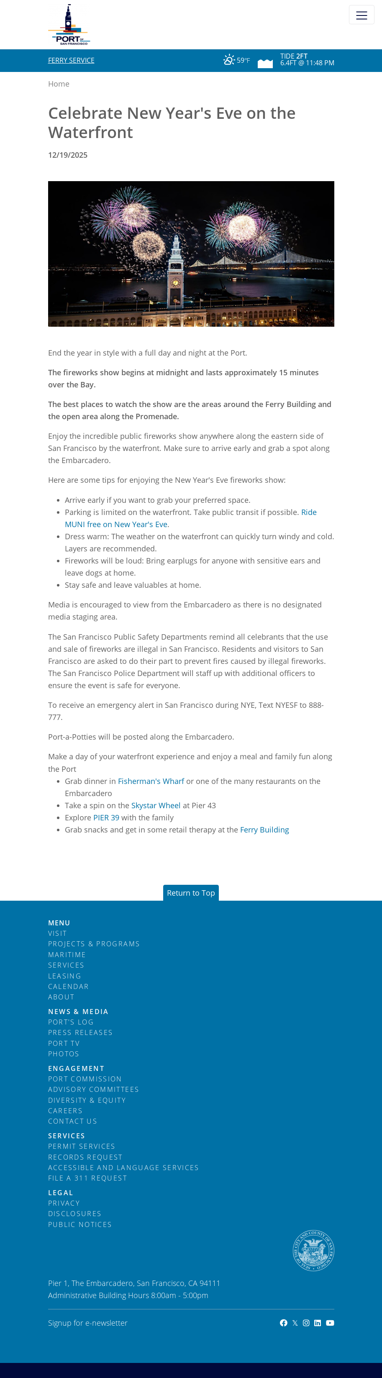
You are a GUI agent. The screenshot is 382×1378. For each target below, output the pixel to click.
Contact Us (73, 1121)
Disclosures (75, 1213)
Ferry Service (71, 60)
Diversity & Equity (87, 1100)
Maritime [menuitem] (67, 954)
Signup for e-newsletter (88, 1323)
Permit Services (82, 1146)
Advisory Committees (94, 1089)
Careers (65, 1110)
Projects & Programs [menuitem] (94, 943)
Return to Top (191, 893)
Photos (64, 1053)
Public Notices (80, 1224)
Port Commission (85, 1078)
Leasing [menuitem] (65, 976)
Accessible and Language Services (124, 1167)
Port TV (64, 1043)
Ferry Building (264, 830)
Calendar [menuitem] (69, 986)
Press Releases (80, 1032)
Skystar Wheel (156, 805)
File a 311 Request (87, 1178)
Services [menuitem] (66, 965)
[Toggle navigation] (361, 14)
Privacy (64, 1203)
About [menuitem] (61, 996)
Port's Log (71, 1022)
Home (58, 84)
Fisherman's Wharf (151, 781)
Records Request (85, 1157)
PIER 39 (106, 817)
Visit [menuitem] (57, 933)
